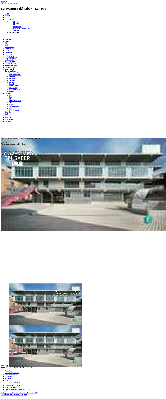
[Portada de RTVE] (4, 367)
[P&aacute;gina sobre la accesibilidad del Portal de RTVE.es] (9, 376)
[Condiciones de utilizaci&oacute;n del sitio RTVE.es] (8, 371)
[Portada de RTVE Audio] (20, 367)
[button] (83, 36)
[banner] (83, 6)
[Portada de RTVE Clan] (29, 367)
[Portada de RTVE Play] (12, 367)
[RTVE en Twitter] (11, 395)
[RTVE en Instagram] (23, 395)
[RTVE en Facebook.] (4, 395)
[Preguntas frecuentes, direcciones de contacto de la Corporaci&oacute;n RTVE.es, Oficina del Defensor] (8, 380)
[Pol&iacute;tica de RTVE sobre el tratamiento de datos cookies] (11, 375)
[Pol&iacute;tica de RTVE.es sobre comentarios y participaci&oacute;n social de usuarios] (13, 382)
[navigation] (83, 80)
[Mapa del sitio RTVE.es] (8, 378)
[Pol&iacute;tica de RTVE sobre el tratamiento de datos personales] (12, 373)
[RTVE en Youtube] (17, 395)
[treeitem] (8, 39)
